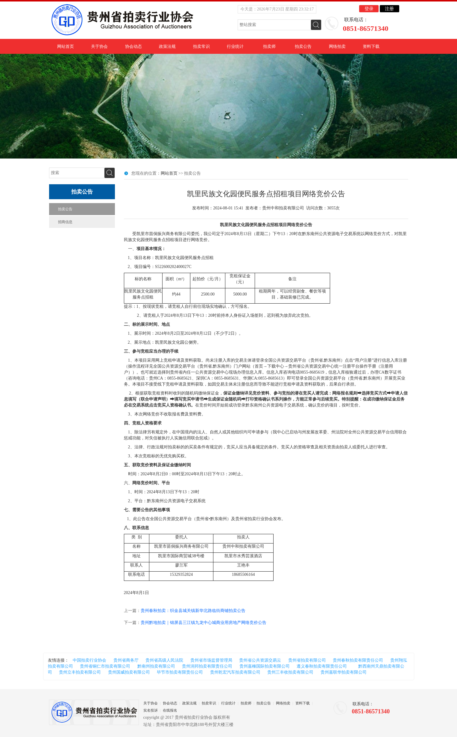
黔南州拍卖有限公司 (156, 666)
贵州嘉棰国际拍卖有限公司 (264, 666)
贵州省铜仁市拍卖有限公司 (105, 666)
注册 (389, 8)
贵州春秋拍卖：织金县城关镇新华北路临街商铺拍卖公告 (193, 610)
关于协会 (99, 46)
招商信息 (65, 222)
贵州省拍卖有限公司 (307, 660)
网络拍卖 (337, 46)
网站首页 (65, 46)
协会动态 (133, 46)
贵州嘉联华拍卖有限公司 (344, 672)
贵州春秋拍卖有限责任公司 (358, 660)
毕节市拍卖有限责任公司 (180, 672)
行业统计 (235, 46)
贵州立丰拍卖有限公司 (80, 672)
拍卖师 (269, 46)
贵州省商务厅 (126, 660)
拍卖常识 (201, 46)
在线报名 (170, 710)
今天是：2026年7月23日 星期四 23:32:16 (277, 9)
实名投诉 (150, 710)
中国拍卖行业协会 (89, 660)
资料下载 (371, 46)
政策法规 (167, 46)
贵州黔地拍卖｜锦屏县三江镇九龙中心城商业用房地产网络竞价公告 (203, 622)
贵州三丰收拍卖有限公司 (290, 672)
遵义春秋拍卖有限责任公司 (322, 666)
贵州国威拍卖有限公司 (129, 672)
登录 (369, 8)
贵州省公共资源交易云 (260, 660)
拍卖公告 (303, 46)
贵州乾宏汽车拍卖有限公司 (235, 672)
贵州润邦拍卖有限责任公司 (207, 666)
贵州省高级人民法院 (164, 660)
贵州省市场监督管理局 (211, 660)
